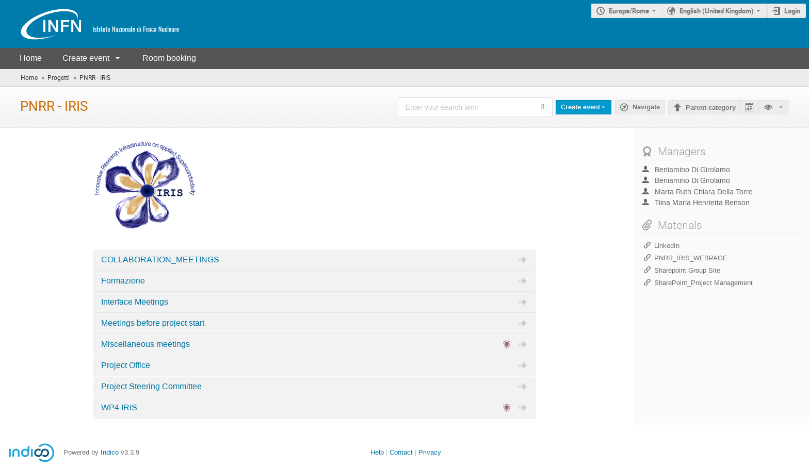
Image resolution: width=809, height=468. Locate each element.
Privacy (429, 452)
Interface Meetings (134, 302)
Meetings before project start (152, 323)
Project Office (125, 365)
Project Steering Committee (151, 386)
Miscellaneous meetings (145, 344)
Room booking (169, 58)
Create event (85, 58)
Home (31, 58)
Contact (401, 452)
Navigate (646, 107)
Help (377, 452)
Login (792, 10)
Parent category (711, 107)
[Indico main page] (90, 24)
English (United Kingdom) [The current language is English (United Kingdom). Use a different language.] (716, 10)
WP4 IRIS (119, 408)
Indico (110, 452)
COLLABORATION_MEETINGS (160, 260)
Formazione (123, 281)
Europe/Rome (629, 10)
